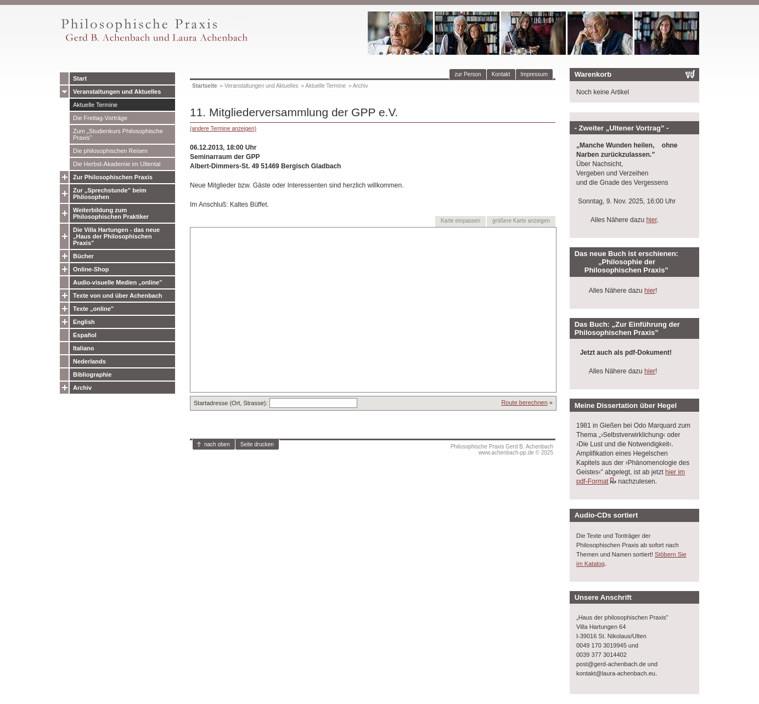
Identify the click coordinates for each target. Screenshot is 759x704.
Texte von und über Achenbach (117, 295)
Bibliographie (92, 374)
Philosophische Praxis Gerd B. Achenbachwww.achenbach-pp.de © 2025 (502, 450)
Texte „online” (93, 308)
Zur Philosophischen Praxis (113, 177)
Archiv (82, 387)
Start (80, 78)
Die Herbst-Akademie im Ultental (117, 164)
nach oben (217, 444)
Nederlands (89, 361)
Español (85, 335)
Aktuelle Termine (95, 104)
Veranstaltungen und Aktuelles (117, 91)
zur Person (467, 74)
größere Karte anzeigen (521, 221)
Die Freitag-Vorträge (100, 118)
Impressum (534, 74)
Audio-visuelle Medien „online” (117, 282)
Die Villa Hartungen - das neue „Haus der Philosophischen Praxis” (116, 236)
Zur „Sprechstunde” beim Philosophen (110, 193)
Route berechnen (524, 402)
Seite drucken (257, 444)
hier (651, 220)
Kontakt (501, 74)
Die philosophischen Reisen (110, 150)
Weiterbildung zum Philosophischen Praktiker (111, 213)
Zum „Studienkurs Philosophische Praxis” (118, 134)
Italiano (83, 348)
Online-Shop (91, 269)
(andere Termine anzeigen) (223, 129)
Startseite (204, 86)
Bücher (83, 256)
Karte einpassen (460, 221)
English (84, 322)
